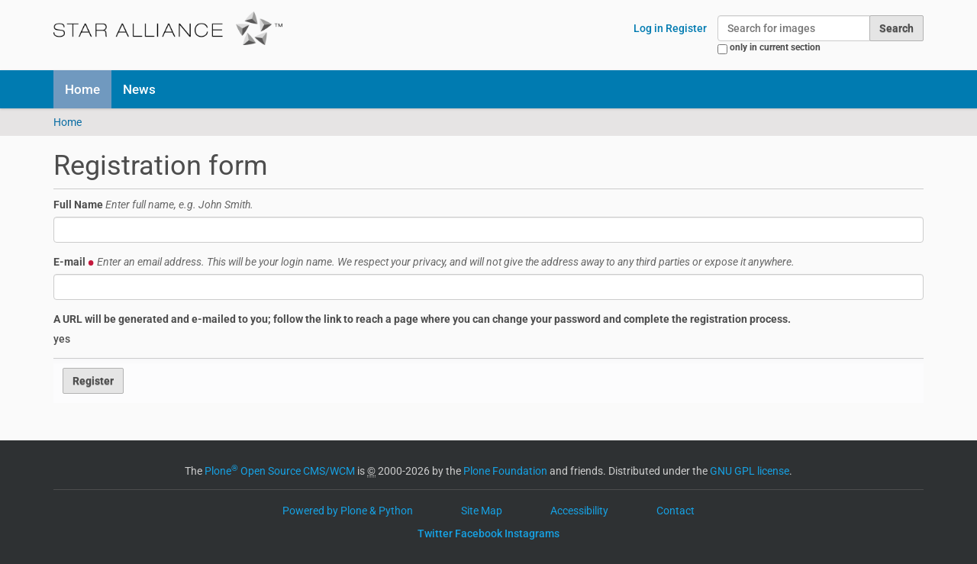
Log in (648, 28)
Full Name (153, 204)
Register (686, 28)
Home (82, 89)
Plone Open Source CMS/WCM (280, 471)
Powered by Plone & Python (347, 510)
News (139, 89)
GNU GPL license (749, 471)
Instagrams (532, 533)
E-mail (424, 262)
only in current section (775, 47)
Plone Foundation (505, 471)
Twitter (435, 533)
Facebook (478, 533)
